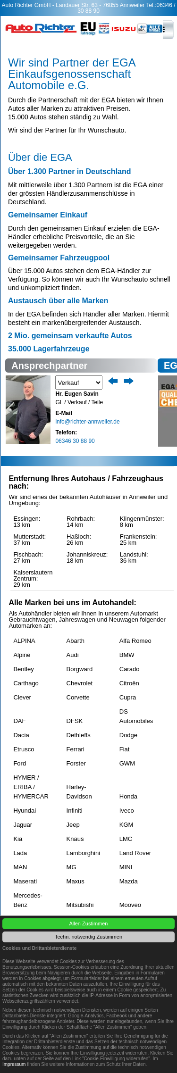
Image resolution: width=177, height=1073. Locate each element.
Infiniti (75, 810)
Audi (73, 654)
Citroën (129, 683)
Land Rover (135, 853)
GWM (127, 763)
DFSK (75, 720)
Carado (129, 669)
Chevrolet (80, 683)
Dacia (21, 735)
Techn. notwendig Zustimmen (88, 937)
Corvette (78, 697)
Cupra (127, 697)
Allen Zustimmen (88, 923)
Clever (22, 697)
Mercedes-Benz (27, 898)
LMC (125, 838)
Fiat (124, 749)
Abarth (75, 640)
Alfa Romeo (135, 640)
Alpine (21, 654)
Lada (20, 853)
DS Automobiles (136, 714)
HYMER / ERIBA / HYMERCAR (30, 780)
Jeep (73, 824)
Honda (128, 796)
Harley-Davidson (79, 790)
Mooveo (130, 904)
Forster (76, 763)
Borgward (80, 669)
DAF (19, 720)
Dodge (128, 735)
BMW (127, 654)
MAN (20, 867)
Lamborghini (84, 853)
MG (71, 867)
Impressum (13, 1064)
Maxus (75, 881)
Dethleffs (79, 735)
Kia (17, 838)
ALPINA (24, 640)
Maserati (25, 881)
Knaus (75, 838)
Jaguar (22, 824)
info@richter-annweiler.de (87, 421)
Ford (19, 763)
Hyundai (24, 810)
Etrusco (23, 749)
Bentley (23, 669)
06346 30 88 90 (74, 441)
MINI (125, 867)
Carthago (25, 683)
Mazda (128, 881)
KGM (126, 824)
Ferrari (75, 749)
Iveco (126, 810)
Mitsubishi (80, 904)
